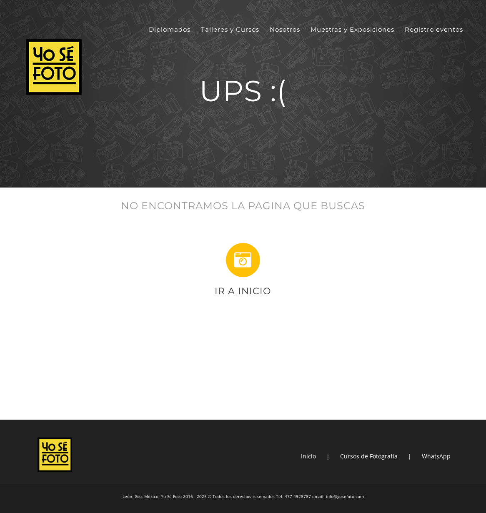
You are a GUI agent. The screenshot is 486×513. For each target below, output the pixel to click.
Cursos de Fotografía (369, 456)
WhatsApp (436, 456)
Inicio (308, 456)
